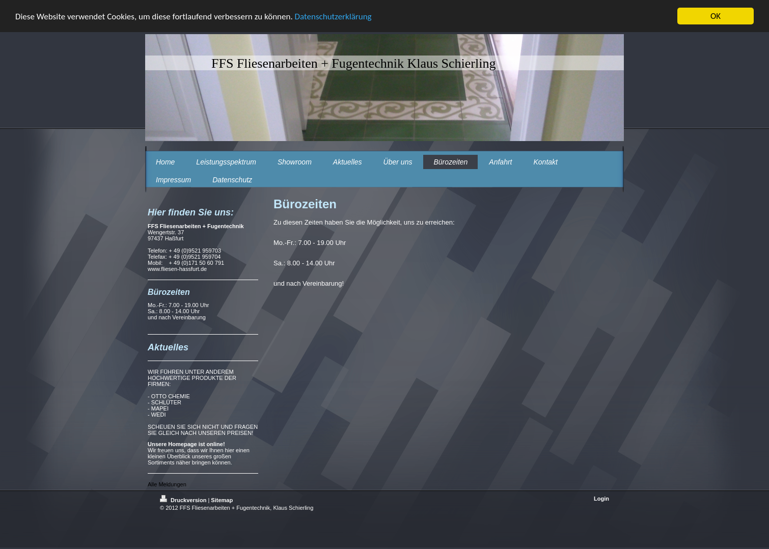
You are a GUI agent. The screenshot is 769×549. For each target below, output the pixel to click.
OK (715, 16)
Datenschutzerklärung (333, 16)
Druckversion (184, 500)
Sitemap (222, 500)
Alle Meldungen (167, 484)
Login (601, 499)
